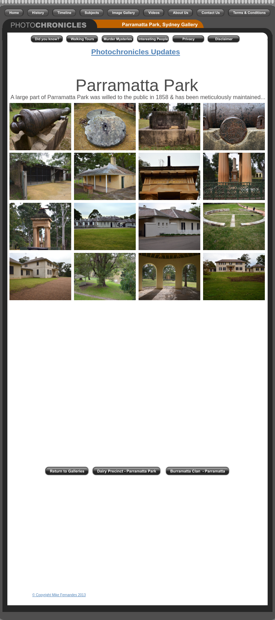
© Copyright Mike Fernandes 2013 (59, 595)
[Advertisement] (137, 487)
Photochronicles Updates (135, 52)
